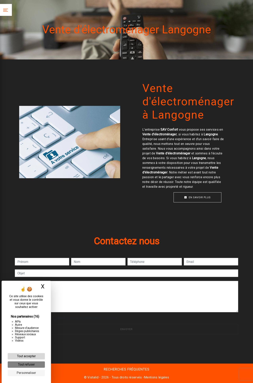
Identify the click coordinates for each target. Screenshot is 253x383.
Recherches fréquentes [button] (126, 369)
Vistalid (92, 377)
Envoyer (126, 329)
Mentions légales (156, 377)
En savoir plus (197, 197)
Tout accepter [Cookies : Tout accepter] (26, 356)
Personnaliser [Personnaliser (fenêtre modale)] (26, 373)
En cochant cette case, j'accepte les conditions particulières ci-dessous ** (70, 318)
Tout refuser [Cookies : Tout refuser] (26, 364)
